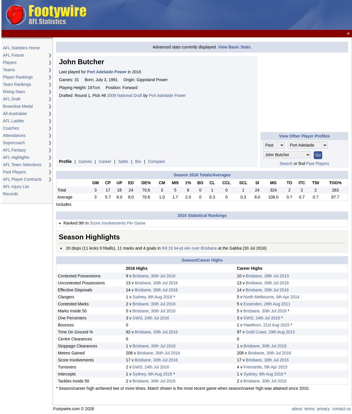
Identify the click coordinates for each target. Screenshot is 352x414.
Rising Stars (14, 91)
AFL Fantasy (14, 150)
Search (286, 163)
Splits (123, 161)
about (297, 408)
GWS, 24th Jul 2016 (151, 318)
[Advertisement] (244, 15)
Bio (138, 161)
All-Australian (15, 113)
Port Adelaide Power (167, 95)
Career (105, 161)
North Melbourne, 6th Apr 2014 (271, 297)
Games (85, 161)
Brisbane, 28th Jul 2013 (267, 276)
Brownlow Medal (18, 106)
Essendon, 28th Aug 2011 (267, 304)
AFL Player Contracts (22, 179)
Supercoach (14, 142)
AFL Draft (11, 99)
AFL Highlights (16, 157)
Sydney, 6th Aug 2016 (152, 297)
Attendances (14, 135)
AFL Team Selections (22, 164)
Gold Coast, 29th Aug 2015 (270, 332)
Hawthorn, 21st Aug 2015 (266, 325)
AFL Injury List (16, 186)
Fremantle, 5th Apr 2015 (265, 367)
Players (10, 62)
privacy (323, 408)
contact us (341, 408)
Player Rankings (18, 77)
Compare (156, 161)
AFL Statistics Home (21, 48)
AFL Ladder (13, 121)
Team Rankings (17, 84)
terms (309, 408)
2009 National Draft (124, 95)
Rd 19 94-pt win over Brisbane (189, 248)
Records (10, 194)
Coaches (11, 128)
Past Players (14, 172)
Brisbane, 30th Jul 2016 (154, 276)
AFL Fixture (13, 55)
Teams (9, 69)
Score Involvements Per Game (117, 223)
